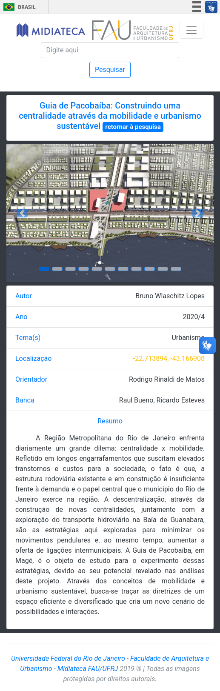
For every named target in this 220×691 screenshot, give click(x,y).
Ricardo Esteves (180, 400)
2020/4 (194, 317)
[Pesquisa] (110, 50)
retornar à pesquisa (133, 127)
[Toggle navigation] (191, 30)
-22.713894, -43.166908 (169, 358)
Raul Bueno (136, 400)
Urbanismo (188, 338)
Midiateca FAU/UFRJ (87, 669)
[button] (21, 213)
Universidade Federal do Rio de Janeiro (68, 658)
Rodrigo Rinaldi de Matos (167, 379)
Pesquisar (110, 70)
